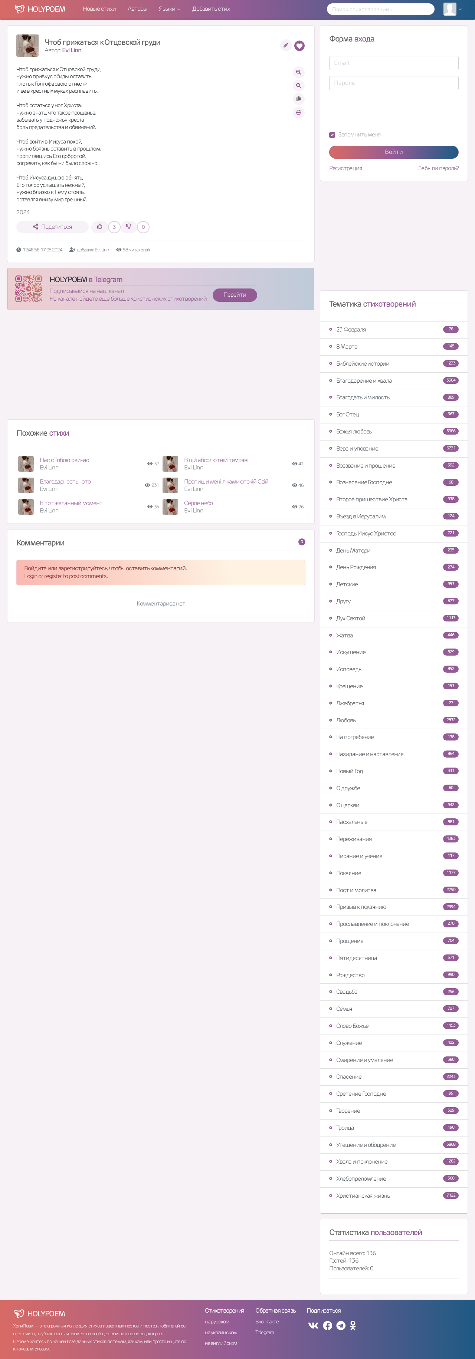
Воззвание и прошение (394, 465)
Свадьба (394, 992)
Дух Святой (394, 618)
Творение (394, 1111)
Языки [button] (167, 9)
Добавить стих (211, 9)
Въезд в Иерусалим (394, 516)
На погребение (394, 737)
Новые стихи (99, 9)
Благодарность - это (65, 481)
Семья (394, 1009)
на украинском (221, 1332)
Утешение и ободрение (394, 1145)
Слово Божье (394, 1026)
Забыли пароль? (438, 168)
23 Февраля (394, 329)
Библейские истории (394, 363)
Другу (394, 601)
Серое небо (198, 503)
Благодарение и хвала (394, 381)
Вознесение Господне (394, 482)
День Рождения (394, 567)
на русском (217, 1321)
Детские (394, 584)
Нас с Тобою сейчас (64, 460)
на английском (221, 1343)
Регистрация (345, 168)
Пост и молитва (394, 890)
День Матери (394, 550)
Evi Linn (71, 50)
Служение (394, 1043)
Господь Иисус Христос (394, 533)
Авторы (137, 9)
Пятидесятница (394, 958)
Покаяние (394, 873)
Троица (394, 1128)
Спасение (394, 1077)
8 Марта (394, 346)
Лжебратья (394, 703)
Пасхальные (394, 822)
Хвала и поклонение (394, 1161)
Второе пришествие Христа (394, 499)
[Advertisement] (160, 368)
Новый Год (394, 771)
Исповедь (394, 669)
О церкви (394, 805)
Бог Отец (394, 414)
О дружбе (394, 788)
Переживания (394, 839)
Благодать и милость (394, 397)
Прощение (394, 941)
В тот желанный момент (71, 503)
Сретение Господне (394, 1094)
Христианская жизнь (394, 1196)
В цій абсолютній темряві (216, 460)
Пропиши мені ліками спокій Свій (226, 481)
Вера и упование (394, 448)
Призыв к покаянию (394, 907)
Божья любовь (394, 431)
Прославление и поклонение (394, 924)
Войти (394, 152)
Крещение (394, 686)
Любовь (394, 720)
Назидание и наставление (394, 754)
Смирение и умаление (394, 1060)
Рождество (394, 975)
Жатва (394, 635)
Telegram (264, 1332)
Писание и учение (394, 856)
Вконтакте (266, 1321)
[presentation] (385, 110)
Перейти (234, 294)
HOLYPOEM (68, 279)
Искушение (394, 652)
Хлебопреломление (394, 1178)
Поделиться (52, 227)
